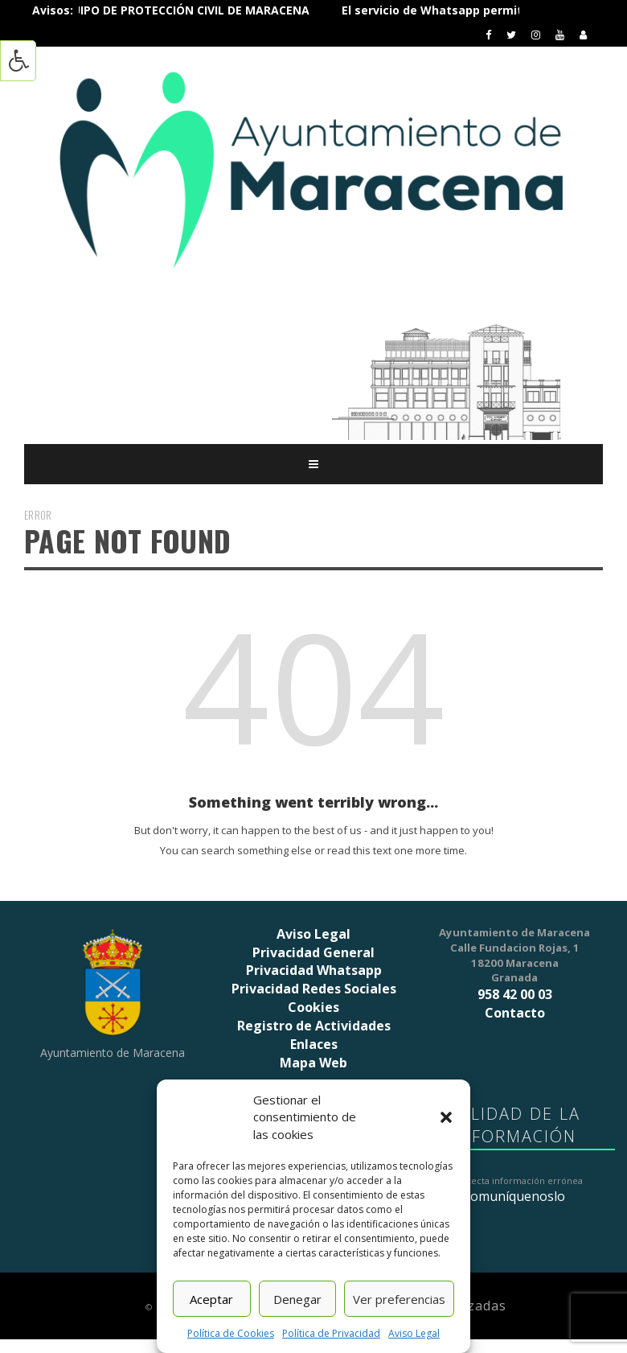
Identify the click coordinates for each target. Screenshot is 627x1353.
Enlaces (314, 1044)
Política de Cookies (230, 1333)
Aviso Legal (414, 1333)
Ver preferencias (399, 1299)
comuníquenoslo (515, 1196)
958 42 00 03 (514, 994)
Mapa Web (313, 1062)
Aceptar (211, 1299)
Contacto (515, 1013)
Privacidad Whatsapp (314, 970)
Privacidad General (313, 952)
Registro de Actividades (314, 1025)
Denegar (297, 1299)
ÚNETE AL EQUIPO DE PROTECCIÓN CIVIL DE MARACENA (184, 10)
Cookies (313, 1007)
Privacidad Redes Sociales (314, 988)
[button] (446, 1117)
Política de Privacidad (331, 1333)
